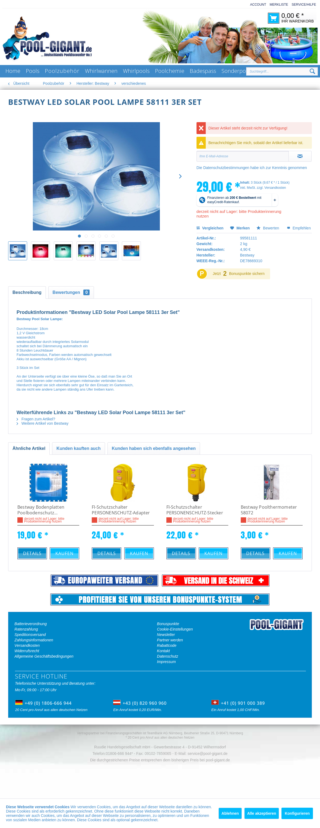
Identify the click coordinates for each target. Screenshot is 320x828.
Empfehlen (299, 228)
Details (32, 553)
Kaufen (64, 553)
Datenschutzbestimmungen (226, 167)
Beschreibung (27, 292)
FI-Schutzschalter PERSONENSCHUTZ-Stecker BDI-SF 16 (194, 510)
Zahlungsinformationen (33, 640)
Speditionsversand (30, 634)
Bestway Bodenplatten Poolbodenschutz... (40, 510)
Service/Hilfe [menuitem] (304, 5)
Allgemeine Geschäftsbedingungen (43, 656)
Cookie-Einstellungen (175, 629)
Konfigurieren (297, 813)
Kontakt (163, 651)
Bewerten (268, 228)
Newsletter (166, 634)
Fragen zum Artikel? (36, 419)
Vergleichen (210, 228)
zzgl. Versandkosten (271, 188)
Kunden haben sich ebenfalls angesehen (154, 448)
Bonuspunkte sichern (247, 273)
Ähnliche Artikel (28, 448)
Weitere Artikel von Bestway (42, 423)
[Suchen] (312, 71)
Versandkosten (27, 645)
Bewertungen (71, 292)
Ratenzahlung (26, 629)
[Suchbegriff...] (282, 71)
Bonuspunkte (168, 624)
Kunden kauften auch (78, 448)
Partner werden (170, 640)
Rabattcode (166, 645)
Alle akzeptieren (261, 813)
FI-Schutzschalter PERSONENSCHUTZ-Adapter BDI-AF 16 (121, 510)
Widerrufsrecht (26, 651)
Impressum (166, 662)
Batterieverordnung (30, 624)
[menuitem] (256, 4)
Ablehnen (230, 813)
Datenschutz (167, 656)
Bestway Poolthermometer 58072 (269, 510)
